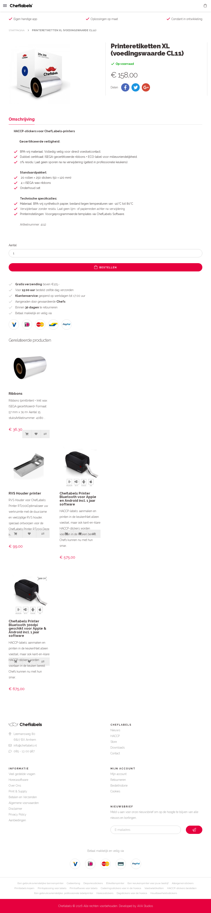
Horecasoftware (18, 779)
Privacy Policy (17, 814)
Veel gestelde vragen (22, 774)
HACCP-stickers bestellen (182, 888)
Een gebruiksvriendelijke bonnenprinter (40, 883)
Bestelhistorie (119, 785)
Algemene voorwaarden (24, 803)
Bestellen (105, 267)
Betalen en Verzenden (23, 797)
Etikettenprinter (115, 883)
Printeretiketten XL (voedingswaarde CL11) (64, 30)
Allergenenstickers (182, 883)
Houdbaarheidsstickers (163, 893)
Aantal (13, 245)
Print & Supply (18, 791)
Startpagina (17, 30)
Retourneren (118, 779)
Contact (115, 753)
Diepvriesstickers (93, 883)
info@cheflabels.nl (25, 745)
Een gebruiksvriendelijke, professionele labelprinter (63, 893)
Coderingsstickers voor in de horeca (121, 888)
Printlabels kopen (24, 888)
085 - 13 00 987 (24, 751)
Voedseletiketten (154, 888)
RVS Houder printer (25, 493)
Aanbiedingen (17, 820)
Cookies (115, 791)
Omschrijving (22, 119)
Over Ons (15, 785)
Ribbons (15, 394)
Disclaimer (15, 808)
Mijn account (118, 774)
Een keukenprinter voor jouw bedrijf (148, 883)
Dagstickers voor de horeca (132, 893)
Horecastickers (104, 893)
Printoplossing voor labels (52, 888)
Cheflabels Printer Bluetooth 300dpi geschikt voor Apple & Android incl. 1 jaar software (27, 628)
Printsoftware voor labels (83, 888)
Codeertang (73, 883)
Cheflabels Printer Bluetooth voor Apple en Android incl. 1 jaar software (78, 498)
